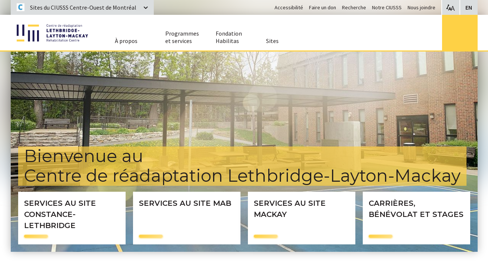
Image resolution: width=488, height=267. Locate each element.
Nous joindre (421, 7)
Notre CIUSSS (387, 7)
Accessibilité (289, 7)
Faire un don (322, 7)
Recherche (354, 7)
